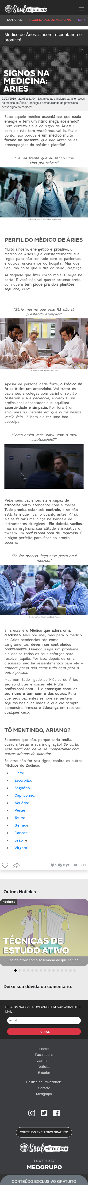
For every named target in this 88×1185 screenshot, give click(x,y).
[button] (14, 970)
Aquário (21, 803)
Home (44, 1049)
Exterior (44, 1073)
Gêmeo (21, 825)
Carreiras (44, 1061)
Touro (19, 818)
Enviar (44, 1032)
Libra (19, 773)
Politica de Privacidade (44, 1082)
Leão (19, 840)
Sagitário (22, 788)
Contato (44, 1088)
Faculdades (44, 1055)
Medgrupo (44, 1094)
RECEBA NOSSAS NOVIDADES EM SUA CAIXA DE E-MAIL (43, 1009)
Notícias (44, 1066)
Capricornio (24, 795)
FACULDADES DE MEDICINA (50, 20)
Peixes (20, 810)
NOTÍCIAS (14, 20)
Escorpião (23, 780)
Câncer (21, 833)
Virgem (21, 848)
